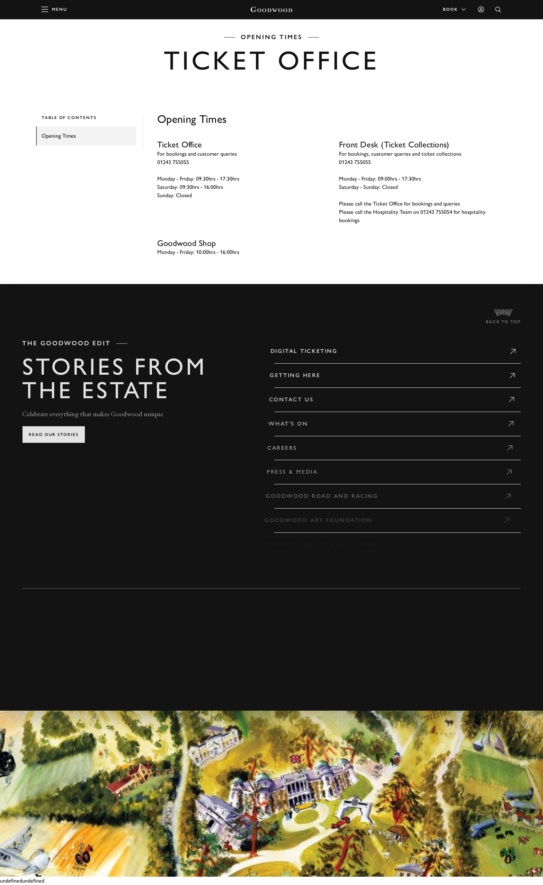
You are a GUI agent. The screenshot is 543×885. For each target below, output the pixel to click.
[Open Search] (498, 9)
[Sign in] (481, 9)
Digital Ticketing (299, 351)
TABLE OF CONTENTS (69, 117)
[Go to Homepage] (271, 9)
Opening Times (59, 136)
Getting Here (290, 375)
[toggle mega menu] (54, 9)
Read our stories (54, 434)
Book (455, 9)
